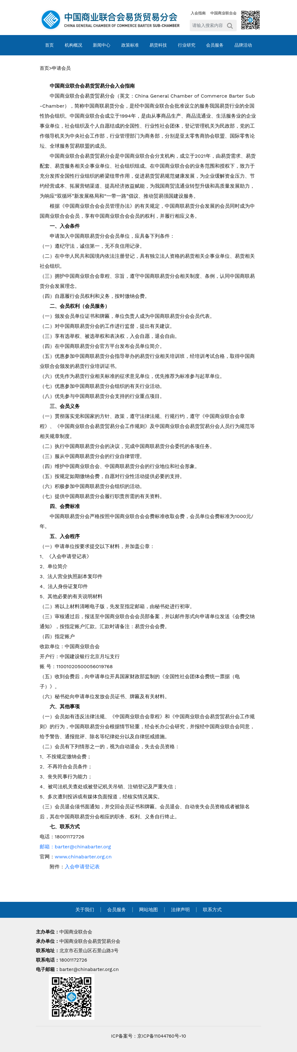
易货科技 (158, 45)
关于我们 (84, 909)
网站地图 (148, 909)
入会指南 (198, 13)
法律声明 (180, 909)
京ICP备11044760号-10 (161, 1036)
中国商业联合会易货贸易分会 (89, 941)
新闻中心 (101, 45)
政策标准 (130, 45)
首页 (49, 45)
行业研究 (186, 45)
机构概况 (73, 45)
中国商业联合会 (223, 13)
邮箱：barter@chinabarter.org (75, 847)
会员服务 (215, 45)
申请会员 (61, 68)
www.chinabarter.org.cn (83, 857)
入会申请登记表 (82, 867)
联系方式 (212, 909)
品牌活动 (243, 45)
